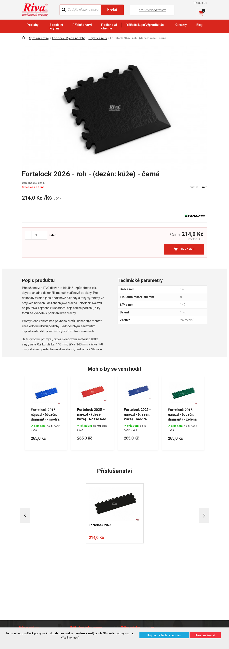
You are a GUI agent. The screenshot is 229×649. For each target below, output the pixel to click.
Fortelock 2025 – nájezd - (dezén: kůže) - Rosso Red (91, 414)
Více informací (70, 637)
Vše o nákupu (135, 25)
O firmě (76, 569)
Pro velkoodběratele (151, 10)
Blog (199, 25)
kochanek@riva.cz (148, 596)
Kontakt (27, 576)
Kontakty (181, 25)
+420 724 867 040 (145, 580)
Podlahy (32, 25)
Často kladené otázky (37, 594)
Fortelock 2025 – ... (103, 524)
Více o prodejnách (191, 621)
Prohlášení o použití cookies (41, 601)
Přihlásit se (200, 3)
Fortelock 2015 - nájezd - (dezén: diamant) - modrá (45, 414)
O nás (160, 25)
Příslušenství (82, 25)
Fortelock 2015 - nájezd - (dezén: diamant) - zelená (182, 414)
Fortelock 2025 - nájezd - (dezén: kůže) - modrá (137, 414)
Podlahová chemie (109, 26)
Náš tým (77, 576)
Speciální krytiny (56, 26)
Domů (26, 569)
